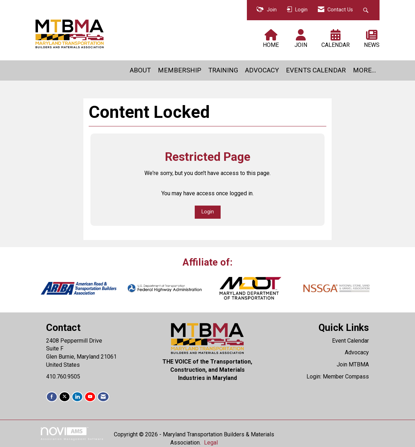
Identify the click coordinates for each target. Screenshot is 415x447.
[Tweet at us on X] (64, 397)
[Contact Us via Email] (103, 397)
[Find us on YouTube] (90, 397)
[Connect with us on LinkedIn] (77, 397)
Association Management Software (72, 433)
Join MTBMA (353, 364)
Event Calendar (350, 340)
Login (207, 212)
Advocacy (357, 352)
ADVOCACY (262, 70)
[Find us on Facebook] (51, 397)
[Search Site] (366, 10)
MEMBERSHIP (179, 70)
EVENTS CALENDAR (316, 70)
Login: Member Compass (337, 376)
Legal (211, 442)
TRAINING (223, 70)
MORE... (364, 70)
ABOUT (140, 70)
